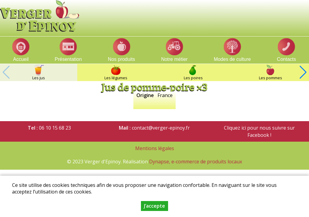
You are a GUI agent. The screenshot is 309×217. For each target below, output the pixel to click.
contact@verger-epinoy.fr (161, 127)
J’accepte (154, 206)
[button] (303, 72)
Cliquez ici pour (241, 127)
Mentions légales (154, 148)
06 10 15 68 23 (55, 127)
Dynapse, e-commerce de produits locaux (195, 161)
